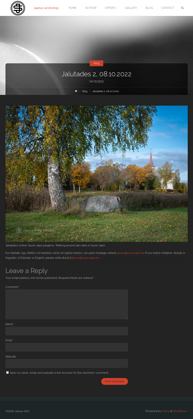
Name (10, 324)
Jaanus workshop (46, 8)
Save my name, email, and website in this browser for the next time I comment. (59, 372)
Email (9, 340)
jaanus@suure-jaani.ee (131, 252)
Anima (165, 411)
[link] (182, 8)
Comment (12, 286)
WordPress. (180, 411)
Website (10, 356)
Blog (96, 63)
